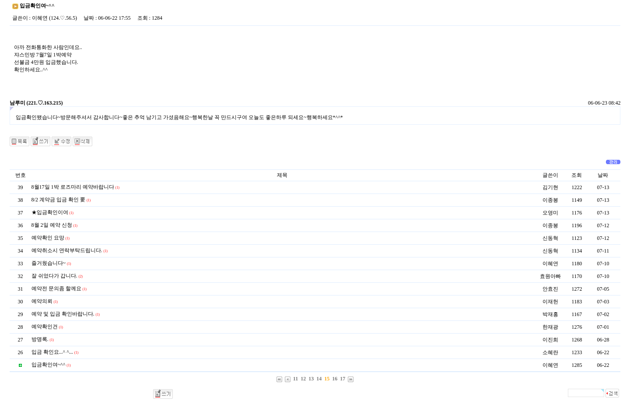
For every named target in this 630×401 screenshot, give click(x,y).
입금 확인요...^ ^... (52, 352)
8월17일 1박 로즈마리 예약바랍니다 (73, 187)
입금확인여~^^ (49, 365)
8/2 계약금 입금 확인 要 (58, 200)
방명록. (40, 339)
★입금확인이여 (50, 212)
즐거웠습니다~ (49, 263)
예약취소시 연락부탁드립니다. (67, 250)
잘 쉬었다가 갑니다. (54, 276)
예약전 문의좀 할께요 (56, 288)
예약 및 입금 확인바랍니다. (63, 314)
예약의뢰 (42, 301)
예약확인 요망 (48, 238)
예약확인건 (45, 327)
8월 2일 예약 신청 (52, 225)
